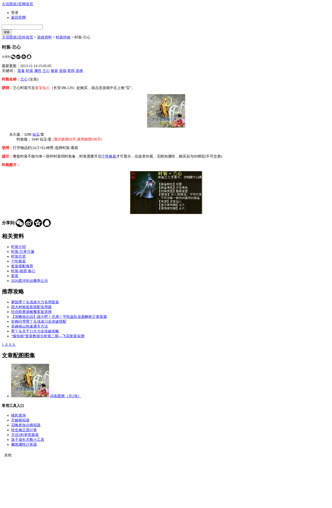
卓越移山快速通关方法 (29, 326)
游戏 (62, 71)
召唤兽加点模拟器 (26, 425)
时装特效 (63, 37)
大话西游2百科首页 (17, 37)
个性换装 (108, 156)
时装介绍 (18, 247)
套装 (14, 276)
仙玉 (36, 134)
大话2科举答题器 (25, 435)
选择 (79, 71)
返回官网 (18, 17)
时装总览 (18, 256)
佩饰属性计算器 (24, 444)
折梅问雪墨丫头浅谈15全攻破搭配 (38, 321)
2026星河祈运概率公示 (29, 281)
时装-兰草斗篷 (22, 252)
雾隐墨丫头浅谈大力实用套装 (35, 302)
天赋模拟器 (20, 420)
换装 (54, 71)
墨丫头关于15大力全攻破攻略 (35, 331)
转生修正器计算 (24, 430)
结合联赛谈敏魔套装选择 (31, 312)
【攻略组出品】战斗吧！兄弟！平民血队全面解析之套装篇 (59, 317)
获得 (71, 71)
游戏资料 (44, 37)
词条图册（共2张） (65, 396)
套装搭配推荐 (22, 266)
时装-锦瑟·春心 (23, 271)
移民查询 (18, 415)
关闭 (8, 455)
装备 (21, 71)
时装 (29, 71)
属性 (38, 71)
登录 (14, 13)
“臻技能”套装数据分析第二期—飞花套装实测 (47, 336)
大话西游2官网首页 (17, 4)
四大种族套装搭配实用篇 (31, 307)
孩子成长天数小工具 (27, 440)
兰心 (46, 71)
